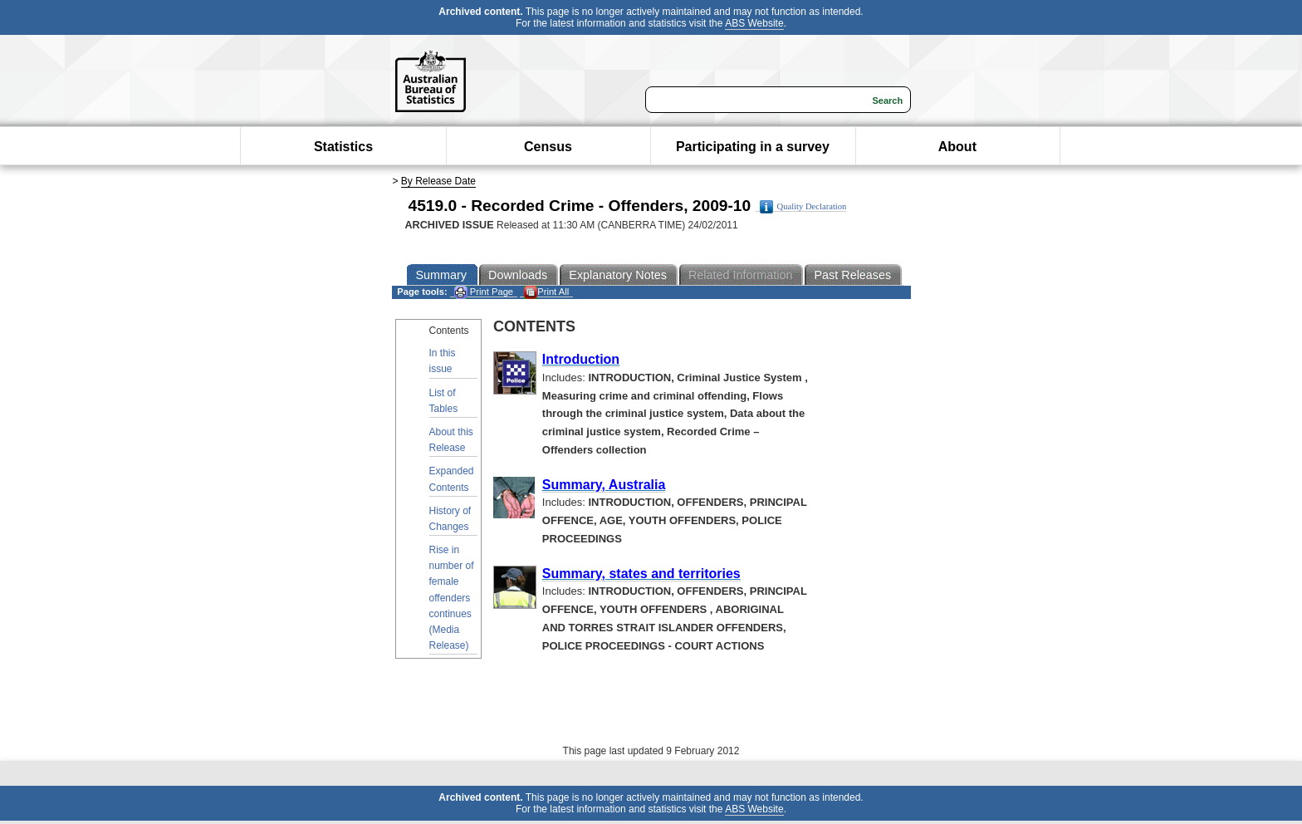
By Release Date (438, 181)
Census (548, 147)
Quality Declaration (803, 207)
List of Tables (443, 400)
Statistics (343, 147)
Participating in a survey (753, 147)
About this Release (451, 440)
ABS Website (754, 23)
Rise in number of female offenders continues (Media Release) (451, 597)
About (957, 147)
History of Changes (450, 518)
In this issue (442, 361)
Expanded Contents (451, 479)
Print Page (483, 292)
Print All (546, 292)
